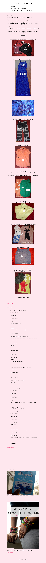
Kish (11, 328)
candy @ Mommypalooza (15, 407)
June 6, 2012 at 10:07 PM (14, 347)
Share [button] (8, 301)
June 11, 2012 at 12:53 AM (14, 438)
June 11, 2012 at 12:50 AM (14, 419)
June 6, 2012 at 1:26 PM (14, 333)
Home (12, 10)
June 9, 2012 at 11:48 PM (14, 413)
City (25, 10)
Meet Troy (16, 10)
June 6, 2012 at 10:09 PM (14, 354)
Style (20, 10)
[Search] (38, 3)
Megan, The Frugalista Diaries (16, 380)
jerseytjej (12, 315)
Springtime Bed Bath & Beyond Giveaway (21, 496)
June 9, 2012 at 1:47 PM (14, 397)
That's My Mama (14, 309)
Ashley (12, 387)
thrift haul (11, 303)
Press (30, 10)
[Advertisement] (23, 458)
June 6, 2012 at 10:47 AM (14, 312)
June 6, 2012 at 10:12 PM (14, 362)
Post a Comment (10, 447)
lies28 (12, 321)
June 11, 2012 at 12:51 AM (14, 432)
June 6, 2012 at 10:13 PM (14, 369)
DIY (23, 10)
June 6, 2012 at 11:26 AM (14, 318)
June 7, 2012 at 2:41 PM (14, 390)
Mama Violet (13, 343)
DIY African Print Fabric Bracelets (19, 550)
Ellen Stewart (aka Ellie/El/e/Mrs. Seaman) (18, 336)
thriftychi (12, 393)
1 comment (11, 552)
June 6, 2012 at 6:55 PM (14, 340)
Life (27, 10)
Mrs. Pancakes (13, 400)
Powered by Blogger (23, 559)
